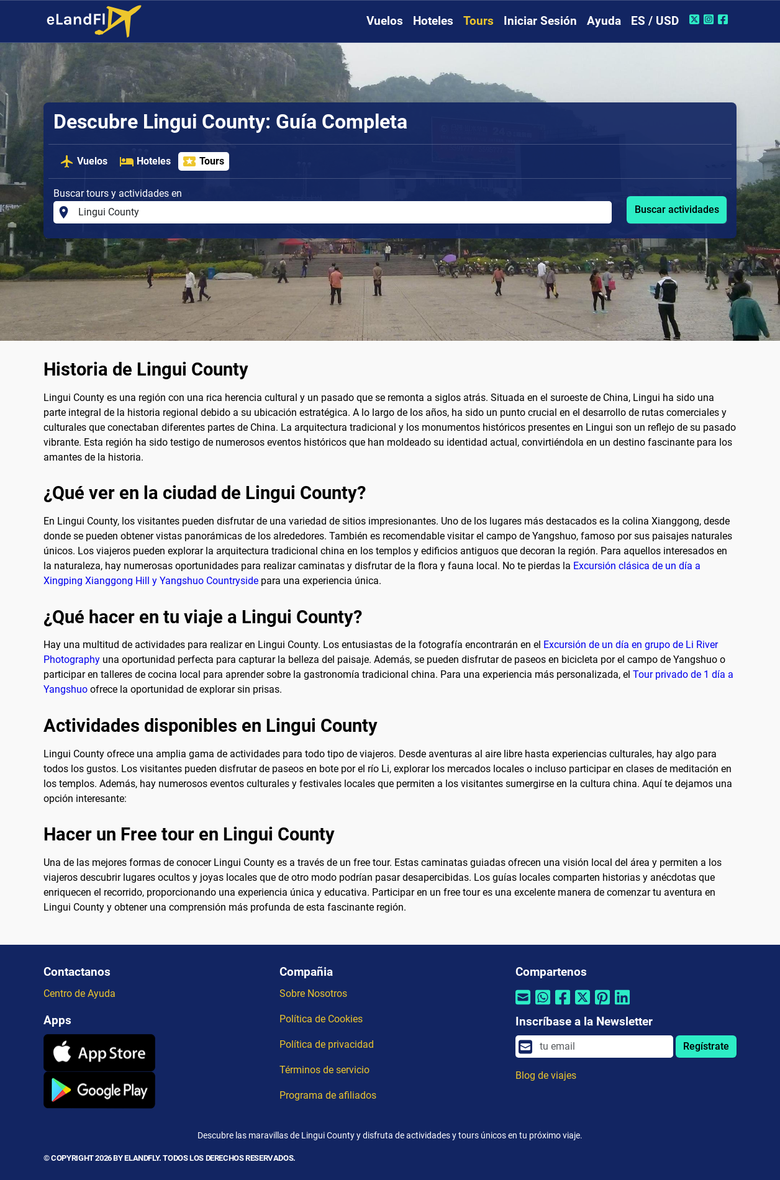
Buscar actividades (677, 209)
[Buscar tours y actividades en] (341, 212)
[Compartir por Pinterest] (602, 1005)
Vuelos (384, 21)
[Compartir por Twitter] (582, 1005)
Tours (478, 21)
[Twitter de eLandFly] (696, 19)
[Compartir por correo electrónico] (522, 1005)
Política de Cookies (321, 1019)
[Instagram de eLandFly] (710, 19)
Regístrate (706, 1046)
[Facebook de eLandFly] (724, 19)
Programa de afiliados (327, 1095)
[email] (602, 1046)
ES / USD (655, 21)
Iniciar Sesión (540, 21)
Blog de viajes (545, 1075)
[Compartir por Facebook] (562, 1005)
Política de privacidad (326, 1044)
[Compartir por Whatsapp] (542, 1005)
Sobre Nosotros (313, 993)
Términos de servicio (324, 1070)
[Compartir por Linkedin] (622, 1005)
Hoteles (433, 21)
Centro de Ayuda (79, 993)
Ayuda (604, 21)
